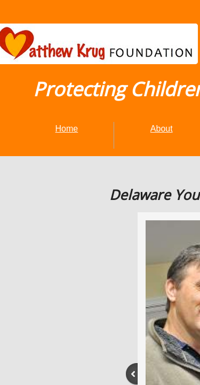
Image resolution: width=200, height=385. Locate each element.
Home (66, 128)
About (161, 128)
